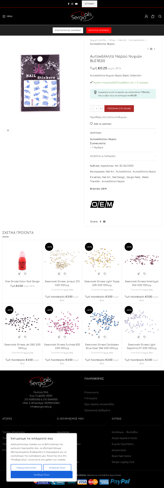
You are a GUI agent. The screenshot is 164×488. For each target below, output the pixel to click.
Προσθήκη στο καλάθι (119, 108)
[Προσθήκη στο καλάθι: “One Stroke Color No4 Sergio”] (19, 273)
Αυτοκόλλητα (137, 39)
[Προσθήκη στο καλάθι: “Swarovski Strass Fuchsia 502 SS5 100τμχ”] (59, 337)
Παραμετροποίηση (26, 467)
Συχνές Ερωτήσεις (123, 443)
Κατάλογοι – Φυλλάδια (125, 432)
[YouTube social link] (76, 4)
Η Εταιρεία (90, 398)
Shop (112, 39)
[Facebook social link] (68, 4)
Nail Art (123, 39)
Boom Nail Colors (121, 455)
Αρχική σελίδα (98, 39)
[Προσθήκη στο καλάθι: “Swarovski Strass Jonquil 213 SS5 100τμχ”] (59, 273)
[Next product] (154, 49)
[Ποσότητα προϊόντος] (96, 108)
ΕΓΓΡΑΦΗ (89, 3)
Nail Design (118, 177)
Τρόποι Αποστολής (13, 432)
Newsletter (63, 432)
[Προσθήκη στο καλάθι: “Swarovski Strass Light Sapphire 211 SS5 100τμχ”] (139, 337)
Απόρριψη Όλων (57, 467)
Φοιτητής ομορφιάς (99, 30)
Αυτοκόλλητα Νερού (102, 43)
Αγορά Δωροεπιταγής (124, 438)
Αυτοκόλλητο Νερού (113, 181)
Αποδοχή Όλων (41, 474)
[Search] (160, 16)
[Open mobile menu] (7, 16)
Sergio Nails (133, 177)
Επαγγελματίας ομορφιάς (68, 30)
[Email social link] (104, 222)
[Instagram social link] (72, 4)
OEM (104, 188)
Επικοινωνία (91, 392)
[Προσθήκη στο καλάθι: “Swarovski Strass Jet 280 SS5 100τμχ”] (19, 337)
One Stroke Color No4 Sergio (22, 281)
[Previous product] (148, 49)
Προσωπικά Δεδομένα (97, 410)
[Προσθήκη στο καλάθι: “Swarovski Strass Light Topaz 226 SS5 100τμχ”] (99, 273)
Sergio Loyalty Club (123, 461)
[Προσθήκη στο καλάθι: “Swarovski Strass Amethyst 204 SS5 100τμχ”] (139, 273)
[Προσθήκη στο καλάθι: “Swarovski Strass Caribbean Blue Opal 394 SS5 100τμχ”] (99, 337)
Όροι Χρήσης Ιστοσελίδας (99, 404)
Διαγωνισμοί (119, 450)
